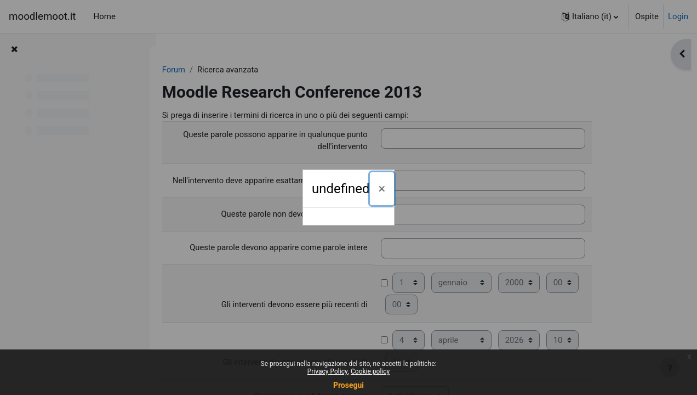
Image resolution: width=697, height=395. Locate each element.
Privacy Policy (327, 371)
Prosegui (348, 385)
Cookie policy (370, 371)
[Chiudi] (382, 188)
